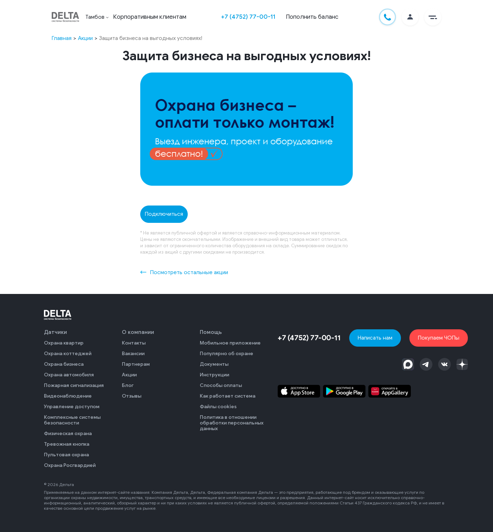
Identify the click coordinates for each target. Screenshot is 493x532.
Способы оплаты (221, 385)
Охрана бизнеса (64, 364)
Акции (85, 38)
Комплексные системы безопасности (72, 420)
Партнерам (136, 364)
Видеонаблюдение (68, 396)
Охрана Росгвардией (70, 465)
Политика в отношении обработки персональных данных (232, 423)
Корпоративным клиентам (149, 17)
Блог (128, 385)
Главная (62, 38)
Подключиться (164, 213)
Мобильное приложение (230, 343)
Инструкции (214, 375)
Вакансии (133, 354)
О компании (138, 332)
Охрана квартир (64, 343)
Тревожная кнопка (66, 444)
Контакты (134, 343)
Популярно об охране (226, 354)
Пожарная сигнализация (74, 385)
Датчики (55, 332)
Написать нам (375, 337)
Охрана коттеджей (67, 354)
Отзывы (131, 396)
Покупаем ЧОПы (438, 337)
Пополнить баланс (312, 17)
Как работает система (227, 396)
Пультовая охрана (66, 455)
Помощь (211, 332)
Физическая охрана (68, 433)
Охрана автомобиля (69, 375)
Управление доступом (72, 407)
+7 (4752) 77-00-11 (248, 17)
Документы (214, 364)
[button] (432, 16)
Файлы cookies (218, 407)
